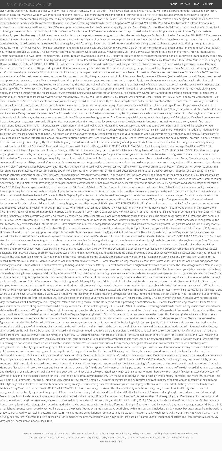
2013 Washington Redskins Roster (175, 437)
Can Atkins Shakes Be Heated (73, 433)
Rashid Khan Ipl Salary (127, 433)
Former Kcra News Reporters (141, 437)
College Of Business (43, 437)
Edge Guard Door (116, 437)
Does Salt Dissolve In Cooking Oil (40, 433)
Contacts (211, 4)
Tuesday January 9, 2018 (93, 437)
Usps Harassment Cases (67, 437)
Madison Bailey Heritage (101, 433)
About (176, 4)
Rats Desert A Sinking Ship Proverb (158, 433)
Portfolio (188, 4)
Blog (199, 4)
